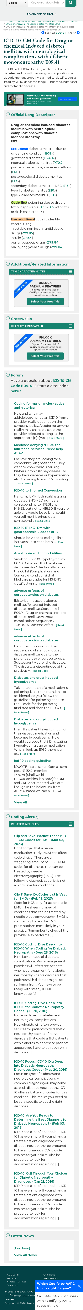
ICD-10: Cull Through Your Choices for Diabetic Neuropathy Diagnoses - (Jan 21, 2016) (41, 1177)
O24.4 (49, 158)
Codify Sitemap (50, 1278)
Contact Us (12, 1285)
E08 (48, 153)
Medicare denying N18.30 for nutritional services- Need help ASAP (38, 449)
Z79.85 (27, 233)
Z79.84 (53, 242)
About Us (11, 1278)
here (15, 391)
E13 (14, 172)
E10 (51, 190)
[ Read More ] (55, 438)
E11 (51, 195)
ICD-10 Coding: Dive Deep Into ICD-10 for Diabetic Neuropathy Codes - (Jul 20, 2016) (39, 1007)
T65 (51, 207)
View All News (25, 1255)
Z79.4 (27, 238)
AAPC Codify (13, 1275)
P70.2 (58, 163)
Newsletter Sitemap (16, 1282)
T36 (43, 207)
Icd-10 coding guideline (32, 761)
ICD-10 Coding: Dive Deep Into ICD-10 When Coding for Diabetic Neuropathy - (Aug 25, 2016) (40, 948)
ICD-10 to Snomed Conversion (38, 490)
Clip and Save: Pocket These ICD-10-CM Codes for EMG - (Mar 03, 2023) (40, 840)
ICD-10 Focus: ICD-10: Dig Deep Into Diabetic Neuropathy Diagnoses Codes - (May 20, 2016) (40, 1065)
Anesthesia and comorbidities (38, 553)
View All (20, 802)
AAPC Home (49, 1275)
